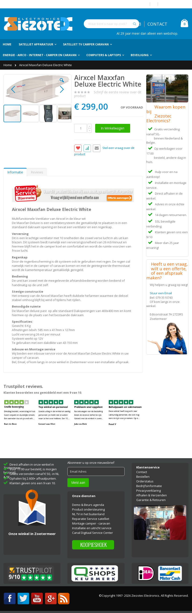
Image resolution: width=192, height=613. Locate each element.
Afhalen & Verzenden (151, 495)
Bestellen (143, 476)
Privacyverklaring (148, 490)
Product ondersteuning (88, 509)
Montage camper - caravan (91, 523)
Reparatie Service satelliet (90, 519)
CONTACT (157, 24)
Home (8, 65)
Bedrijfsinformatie (149, 486)
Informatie (15, 172)
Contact (141, 472)
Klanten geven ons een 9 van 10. (33, 483)
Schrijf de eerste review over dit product (107, 94)
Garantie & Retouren (151, 500)
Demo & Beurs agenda (88, 505)
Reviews (37, 172)
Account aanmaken (175, 4)
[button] (61, 84)
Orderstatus (145, 481)
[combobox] (112, 23)
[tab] (15, 172)
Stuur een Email (161, 293)
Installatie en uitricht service (92, 528)
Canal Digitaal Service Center (92, 533)
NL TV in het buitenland (88, 514)
